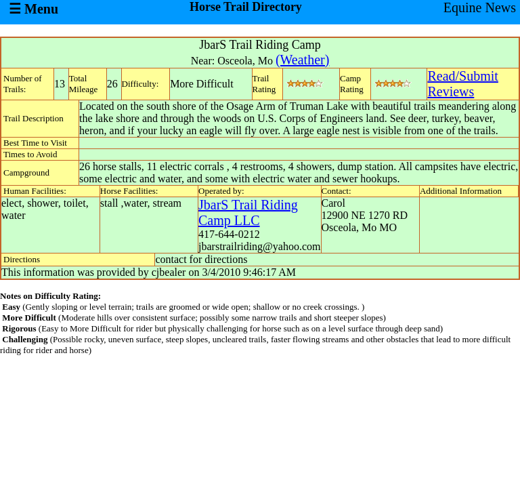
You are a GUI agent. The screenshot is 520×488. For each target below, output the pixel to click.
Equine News (479, 7)
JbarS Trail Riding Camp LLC (248, 212)
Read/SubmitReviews (462, 83)
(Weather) (302, 59)
